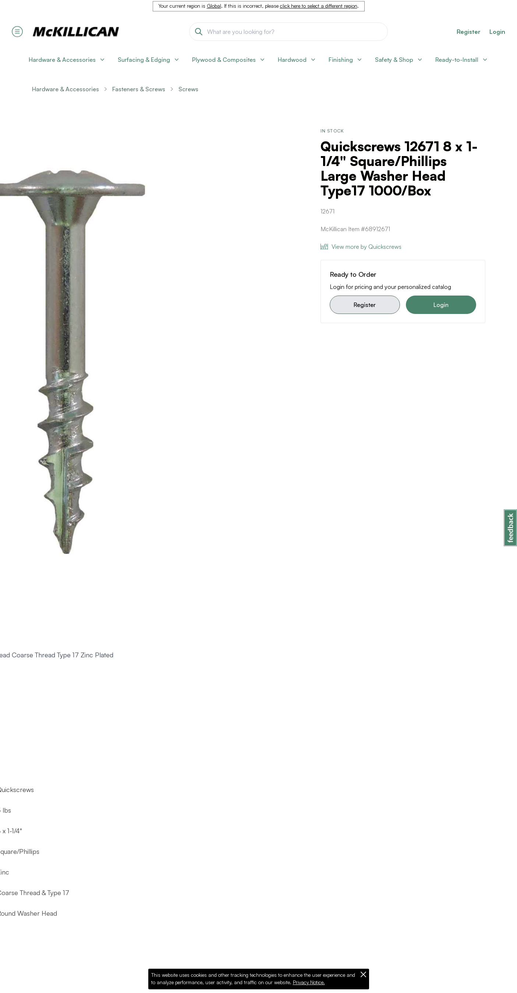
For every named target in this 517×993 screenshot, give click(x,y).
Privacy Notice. (309, 982)
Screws (188, 89)
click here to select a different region (318, 6)
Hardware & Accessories (65, 89)
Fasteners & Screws (138, 89)
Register (365, 304)
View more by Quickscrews (361, 246)
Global (214, 6)
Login (497, 31)
